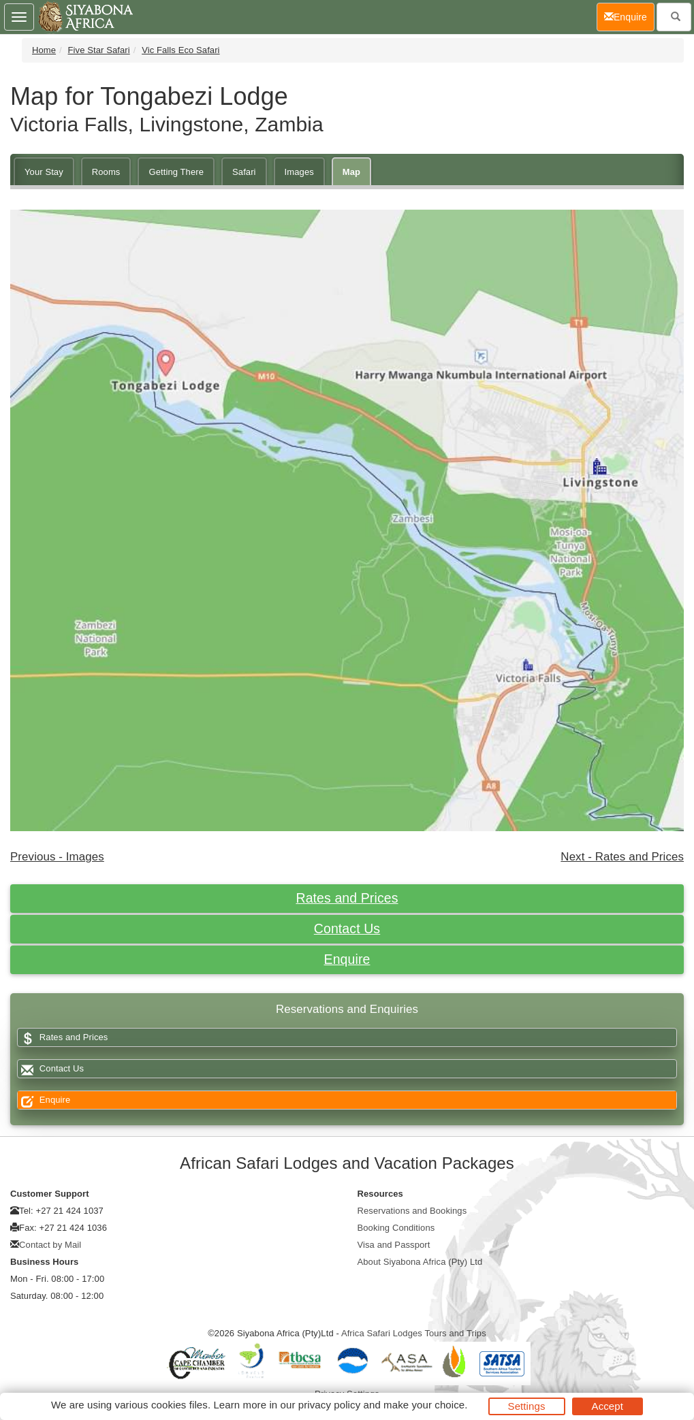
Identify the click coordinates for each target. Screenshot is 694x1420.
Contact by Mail (50, 1245)
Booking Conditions (396, 1228)
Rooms (106, 172)
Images (299, 172)
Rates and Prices (347, 897)
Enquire (347, 959)
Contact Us (347, 928)
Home (44, 50)
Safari (244, 172)
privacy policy (329, 1404)
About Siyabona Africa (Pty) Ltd (420, 1262)
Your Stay (44, 172)
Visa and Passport (394, 1245)
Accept (607, 1406)
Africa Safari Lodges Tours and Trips (413, 1333)
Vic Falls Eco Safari (180, 50)
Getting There (176, 172)
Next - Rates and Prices (622, 856)
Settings (527, 1406)
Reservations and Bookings (412, 1211)
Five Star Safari (99, 50)
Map (351, 172)
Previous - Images (57, 856)
